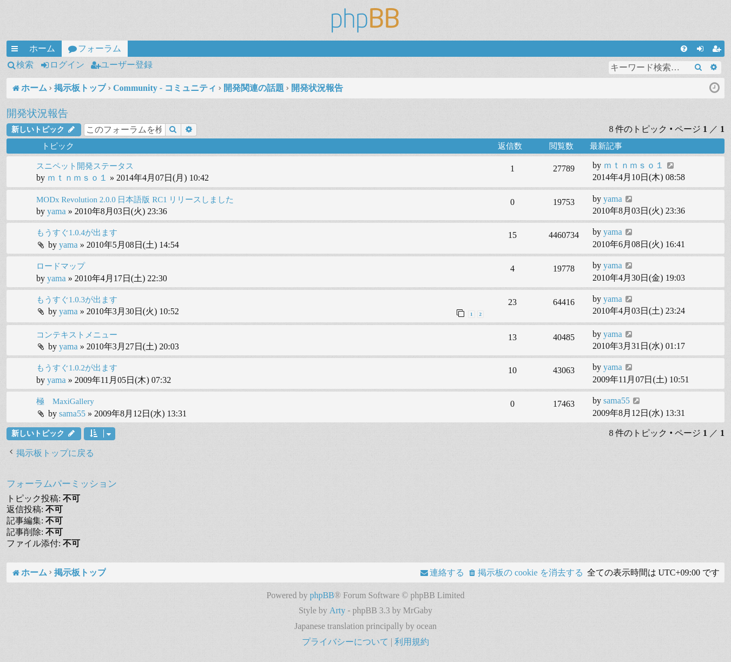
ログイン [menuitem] (702, 50)
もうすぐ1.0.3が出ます (76, 299)
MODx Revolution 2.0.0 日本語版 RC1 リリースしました (135, 199)
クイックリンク (17, 50)
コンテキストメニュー (76, 334)
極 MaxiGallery (65, 401)
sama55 (72, 413)
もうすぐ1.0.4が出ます (76, 232)
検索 (25, 64)
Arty (337, 610)
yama (56, 211)
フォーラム (99, 48)
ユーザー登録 (127, 64)
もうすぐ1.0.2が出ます (76, 367)
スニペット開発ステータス (85, 166)
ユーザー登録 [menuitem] (719, 50)
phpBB (321, 595)
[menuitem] (684, 49)
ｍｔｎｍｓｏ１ (77, 177)
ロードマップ (60, 266)
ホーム (42, 48)
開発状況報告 (37, 113)
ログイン (67, 64)
